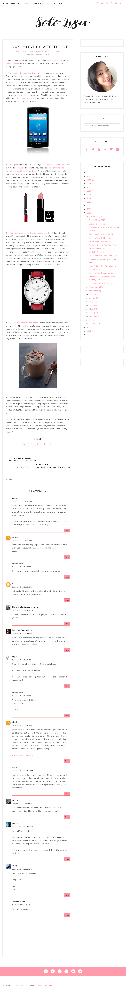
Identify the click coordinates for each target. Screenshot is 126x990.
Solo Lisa (15, 987)
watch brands (18, 903)
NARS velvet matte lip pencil (57, 164)
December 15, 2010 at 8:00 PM (22, 697)
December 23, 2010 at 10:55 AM (22, 828)
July (91, 301)
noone (15, 538)
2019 (89, 180)
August (92, 298)
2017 (89, 187)
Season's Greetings (97, 224)
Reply (67, 532)
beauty (33, 51)
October (93, 290)
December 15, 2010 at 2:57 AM (22, 503)
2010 (89, 213)
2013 (89, 202)
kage (14, 769)
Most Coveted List (55, 60)
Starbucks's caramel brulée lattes (23, 322)
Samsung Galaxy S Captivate (24, 73)
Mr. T (14, 585)
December (94, 216)
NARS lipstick (14, 164)
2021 (89, 172)
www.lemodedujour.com (22, 756)
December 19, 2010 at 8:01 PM (22, 805)
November (94, 287)
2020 (89, 176)
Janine (15, 499)
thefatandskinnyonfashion (25, 608)
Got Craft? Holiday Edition (101, 283)
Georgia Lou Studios (45, 987)
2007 (89, 334)
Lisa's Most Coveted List (100, 241)
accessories (22, 51)
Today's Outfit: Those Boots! (102, 238)
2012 (89, 205)
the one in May (12, 63)
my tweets (27, 98)
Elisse (15, 801)
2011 (89, 209)
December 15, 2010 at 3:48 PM (22, 661)
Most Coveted (52, 51)
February (93, 320)
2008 (89, 331)
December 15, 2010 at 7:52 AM (22, 542)
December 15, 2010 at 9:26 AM (22, 568)
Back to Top (119, 985)
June (91, 305)
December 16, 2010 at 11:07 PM (22, 772)
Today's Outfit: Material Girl (101, 234)
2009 (89, 327)
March (92, 316)
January (93, 323)
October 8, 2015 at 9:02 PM (21, 906)
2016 (89, 191)
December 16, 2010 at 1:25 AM (22, 727)
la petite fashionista (22, 631)
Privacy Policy (24, 987)
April (91, 312)
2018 (89, 183)
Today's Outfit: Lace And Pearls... (103, 255)
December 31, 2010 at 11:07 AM (22, 870)
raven (14, 867)
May (91, 309)
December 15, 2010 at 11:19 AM (22, 588)
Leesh (15, 825)
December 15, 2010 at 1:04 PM (22, 635)
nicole (15, 723)
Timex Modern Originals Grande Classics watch (28, 233)
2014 (89, 198)
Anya (14, 658)
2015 (89, 194)
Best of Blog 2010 (97, 220)
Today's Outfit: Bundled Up (101, 273)
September (94, 294)
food (41, 51)
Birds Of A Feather (97, 252)
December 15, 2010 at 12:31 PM (22, 611)
